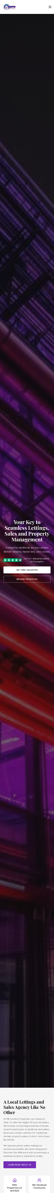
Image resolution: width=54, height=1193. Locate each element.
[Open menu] (50, 7)
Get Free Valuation (27, 570)
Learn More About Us (19, 1164)
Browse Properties (27, 579)
